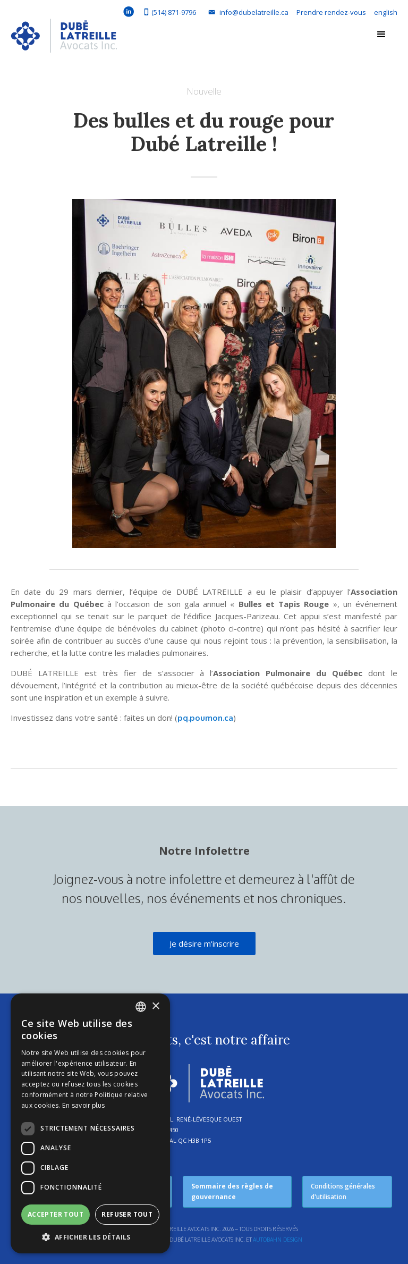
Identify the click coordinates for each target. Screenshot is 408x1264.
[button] (381, 34)
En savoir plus (83, 1105)
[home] (64, 38)
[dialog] (90, 1123)
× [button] (155, 1006)
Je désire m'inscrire (204, 943)
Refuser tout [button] (126, 1214)
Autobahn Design (277, 1239)
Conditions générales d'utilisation (343, 1191)
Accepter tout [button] (55, 1214)
